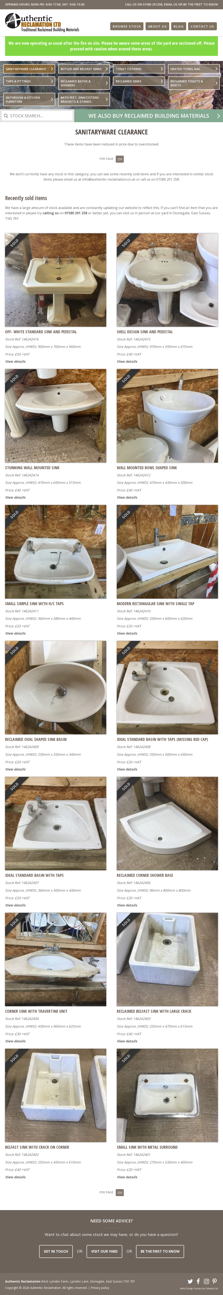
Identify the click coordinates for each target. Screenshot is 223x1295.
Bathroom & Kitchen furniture (23, 99)
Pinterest (214, 1280)
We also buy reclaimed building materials (148, 115)
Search (6, 115)
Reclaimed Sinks (128, 81)
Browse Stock (128, 26)
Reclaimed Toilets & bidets (187, 83)
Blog (179, 26)
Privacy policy (100, 1286)
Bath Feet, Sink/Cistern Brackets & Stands (80, 99)
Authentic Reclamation (42, 22)
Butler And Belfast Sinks (81, 69)
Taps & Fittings (18, 81)
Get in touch (56, 1250)
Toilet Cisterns (128, 69)
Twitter (190, 1280)
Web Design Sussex (191, 1287)
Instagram (206, 1280)
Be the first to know (160, 1250)
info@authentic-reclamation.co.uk (108, 178)
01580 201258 (152, 4)
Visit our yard (104, 1250)
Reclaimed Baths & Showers (76, 83)
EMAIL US (170, 4)
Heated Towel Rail (185, 69)
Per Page (111, 158)
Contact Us (202, 26)
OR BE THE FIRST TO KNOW (198, 4)
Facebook (198, 1280)
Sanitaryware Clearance (26, 69)
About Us (158, 26)
